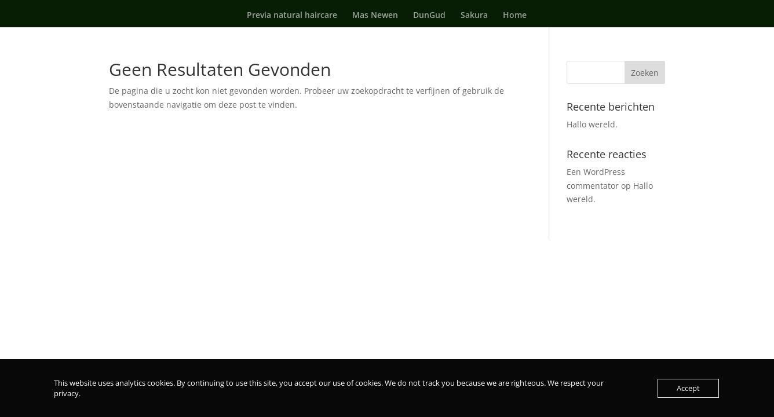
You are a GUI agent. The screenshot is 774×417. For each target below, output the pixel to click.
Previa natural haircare (292, 15)
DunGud (429, 15)
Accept (688, 388)
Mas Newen (375, 15)
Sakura (474, 15)
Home (515, 15)
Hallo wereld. (592, 124)
